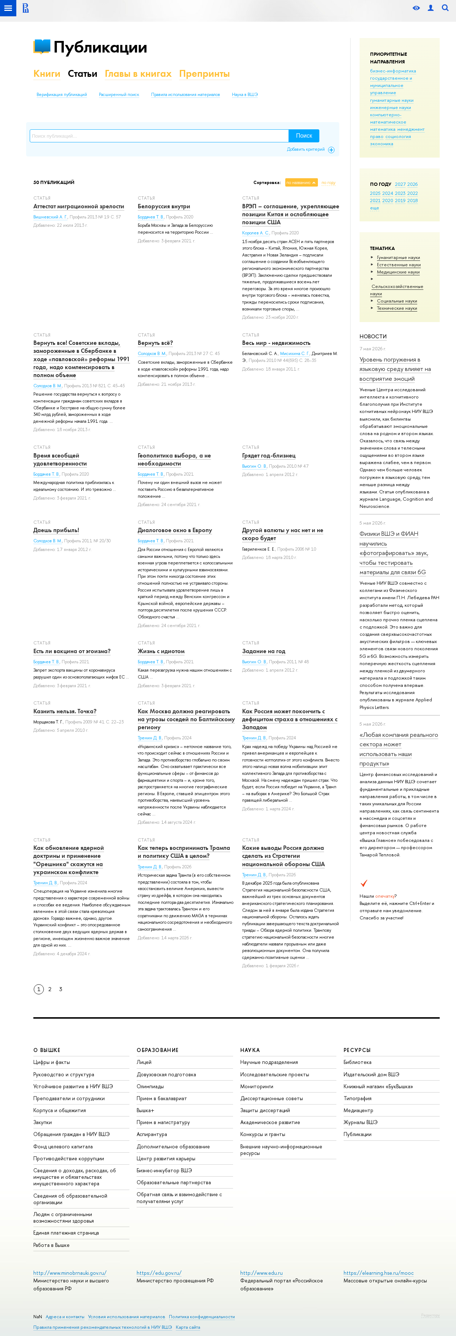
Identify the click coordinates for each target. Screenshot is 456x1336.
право (377, 136)
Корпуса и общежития (59, 1110)
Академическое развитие (270, 1122)
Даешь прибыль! (56, 530)
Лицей (144, 1062)
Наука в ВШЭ (245, 94)
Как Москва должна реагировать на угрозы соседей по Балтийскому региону (186, 719)
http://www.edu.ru (261, 1272)
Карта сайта (188, 1327)
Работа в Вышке (51, 1244)
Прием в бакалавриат (162, 1098)
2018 (412, 200)
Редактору (430, 1315)
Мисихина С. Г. (295, 353)
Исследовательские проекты (274, 1074)
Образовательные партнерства (174, 1182)
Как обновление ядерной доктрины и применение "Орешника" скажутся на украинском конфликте (68, 860)
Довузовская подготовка (166, 1074)
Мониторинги (256, 1086)
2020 (387, 200)
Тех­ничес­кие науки (397, 308)
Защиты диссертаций (265, 1110)
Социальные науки (397, 300)
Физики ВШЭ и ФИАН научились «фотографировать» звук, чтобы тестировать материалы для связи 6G (394, 552)
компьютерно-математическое (388, 118)
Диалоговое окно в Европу (175, 530)
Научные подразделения (269, 1062)
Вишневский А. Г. (50, 217)
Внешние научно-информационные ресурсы (281, 1149)
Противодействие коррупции (68, 1158)
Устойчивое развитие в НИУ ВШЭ (73, 1086)
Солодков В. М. (47, 386)
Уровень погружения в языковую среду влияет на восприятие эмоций (395, 369)
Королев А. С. (255, 233)
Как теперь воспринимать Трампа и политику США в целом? (184, 852)
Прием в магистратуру (163, 1122)
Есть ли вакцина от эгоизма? (72, 651)
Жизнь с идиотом (161, 651)
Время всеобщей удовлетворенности (60, 459)
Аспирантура (152, 1134)
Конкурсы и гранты (262, 1134)
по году (329, 182)
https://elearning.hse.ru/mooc (379, 1272)
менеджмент (411, 129)
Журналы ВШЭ (361, 1122)
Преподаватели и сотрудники (69, 1098)
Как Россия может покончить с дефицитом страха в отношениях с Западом (289, 719)
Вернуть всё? (155, 343)
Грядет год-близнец (268, 455)
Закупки (42, 1122)
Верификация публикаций (62, 94)
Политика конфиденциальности (202, 1317)
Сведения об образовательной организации (70, 1199)
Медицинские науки (398, 271)
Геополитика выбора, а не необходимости (174, 459)
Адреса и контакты (65, 1317)
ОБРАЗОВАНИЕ (158, 1050)
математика (382, 129)
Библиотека (358, 1062)
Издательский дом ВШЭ (371, 1074)
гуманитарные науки (392, 100)
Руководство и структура (63, 1074)
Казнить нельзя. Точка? (64, 711)
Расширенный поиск (119, 94)
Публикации (100, 47)
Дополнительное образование (173, 1146)
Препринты (204, 73)
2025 (375, 193)
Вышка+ (145, 1110)
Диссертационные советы (271, 1098)
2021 (375, 200)
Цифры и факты (51, 1062)
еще (374, 207)
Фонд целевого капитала (63, 1146)
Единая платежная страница (66, 1232)
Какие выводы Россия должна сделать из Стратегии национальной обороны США (283, 856)
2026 (412, 184)
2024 (387, 193)
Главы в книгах (138, 73)
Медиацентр (358, 1110)
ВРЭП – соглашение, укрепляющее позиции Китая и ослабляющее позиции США (290, 214)
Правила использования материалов (185, 94)
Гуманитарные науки (398, 257)
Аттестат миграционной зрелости (78, 206)
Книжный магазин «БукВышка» (378, 1086)
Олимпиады (150, 1086)
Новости (373, 336)
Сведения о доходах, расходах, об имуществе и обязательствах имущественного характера (74, 1177)
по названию (298, 182)
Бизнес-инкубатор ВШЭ (164, 1170)
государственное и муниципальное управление (391, 85)
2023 (400, 193)
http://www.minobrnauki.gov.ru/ (70, 1272)
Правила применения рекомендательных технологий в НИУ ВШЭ (102, 1327)
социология (398, 136)
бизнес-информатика (393, 70)
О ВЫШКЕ (47, 1050)
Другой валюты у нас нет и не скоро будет (282, 534)
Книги (47, 73)
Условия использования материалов (126, 1317)
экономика (381, 143)
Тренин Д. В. (150, 738)
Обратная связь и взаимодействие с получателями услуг (179, 1197)
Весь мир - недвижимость (276, 343)
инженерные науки (390, 107)
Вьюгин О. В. (254, 466)
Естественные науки (399, 264)
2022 (412, 193)
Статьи (83, 73)
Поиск (304, 136)
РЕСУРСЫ (357, 1050)
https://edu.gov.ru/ (159, 1272)
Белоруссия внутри (164, 206)
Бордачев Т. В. (151, 217)
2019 (400, 200)
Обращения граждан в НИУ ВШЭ (71, 1134)
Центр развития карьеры (166, 1158)
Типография (358, 1098)
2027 (400, 184)
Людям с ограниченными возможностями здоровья (63, 1217)
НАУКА (250, 1050)
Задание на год (263, 651)
